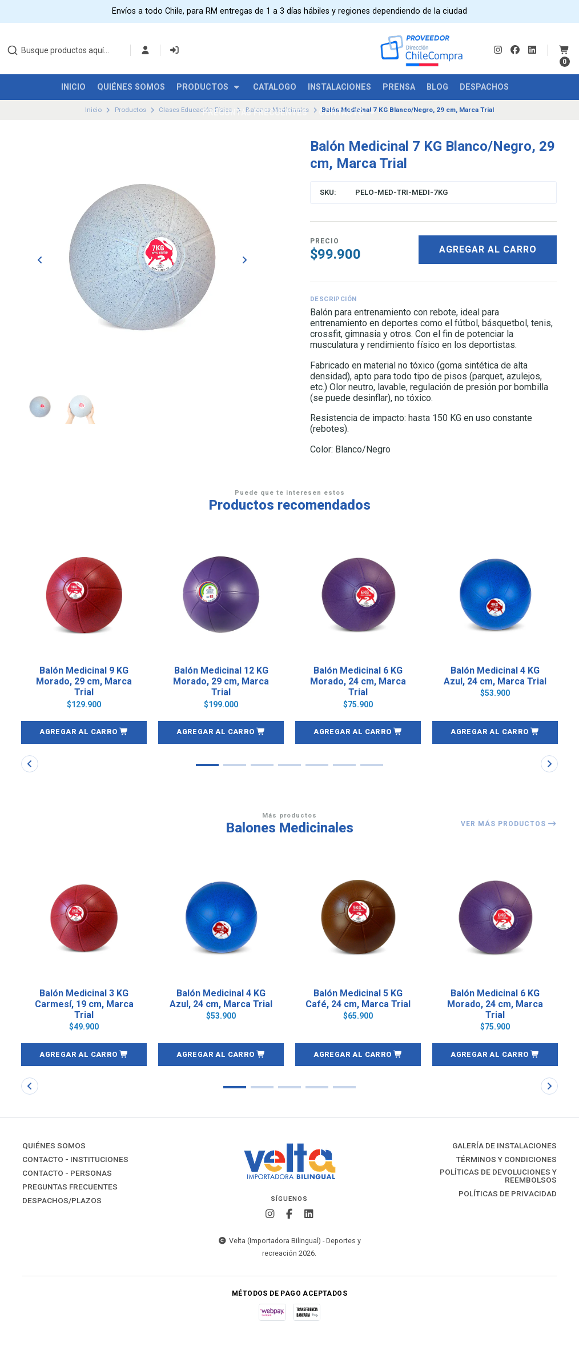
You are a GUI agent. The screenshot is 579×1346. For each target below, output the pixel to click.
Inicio (73, 87)
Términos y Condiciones (506, 1160)
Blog (437, 87)
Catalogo (274, 87)
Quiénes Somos (131, 87)
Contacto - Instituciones (75, 1160)
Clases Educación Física (195, 110)
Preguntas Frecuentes (254, 113)
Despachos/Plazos (62, 1201)
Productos (209, 87)
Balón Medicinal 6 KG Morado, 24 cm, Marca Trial (358, 681)
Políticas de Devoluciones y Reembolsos (498, 1176)
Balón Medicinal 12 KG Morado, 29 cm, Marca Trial (221, 681)
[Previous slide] (40, 260)
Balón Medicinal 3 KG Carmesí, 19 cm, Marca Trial (84, 1004)
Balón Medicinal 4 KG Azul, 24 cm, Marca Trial (495, 676)
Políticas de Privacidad (508, 1194)
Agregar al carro (488, 249)
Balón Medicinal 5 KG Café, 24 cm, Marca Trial (358, 999)
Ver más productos (509, 823)
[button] (84, 732)
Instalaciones (339, 87)
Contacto (348, 113)
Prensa (399, 87)
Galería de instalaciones (504, 1146)
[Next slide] (244, 260)
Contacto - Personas (67, 1173)
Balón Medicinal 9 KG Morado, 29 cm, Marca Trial (84, 681)
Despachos (484, 87)
